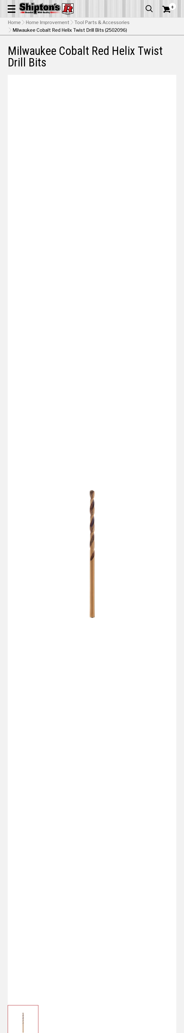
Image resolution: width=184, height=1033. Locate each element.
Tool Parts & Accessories (102, 22)
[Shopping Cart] (169, 9)
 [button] (149, 8)
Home (14, 22)
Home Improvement (47, 22)
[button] (11, 9)
